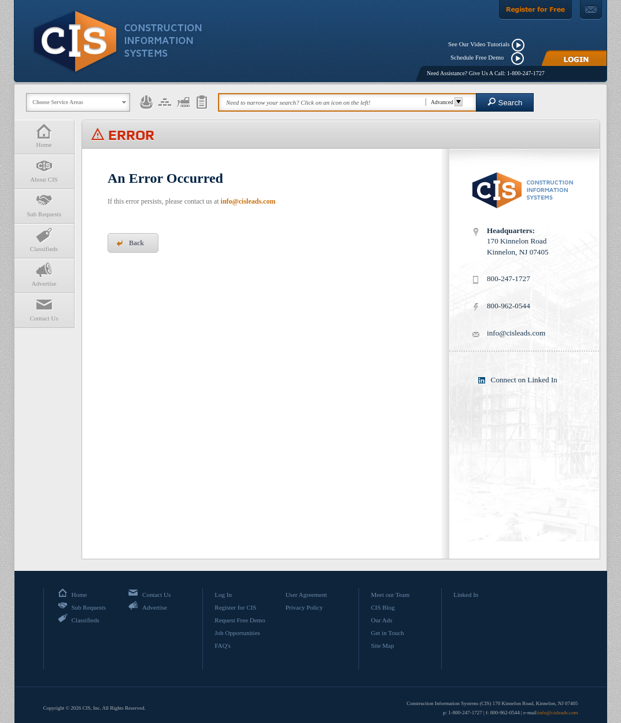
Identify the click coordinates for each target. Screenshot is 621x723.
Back (130, 243)
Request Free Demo (240, 620)
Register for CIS (235, 607)
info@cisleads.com (248, 201)
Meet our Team (390, 594)
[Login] (574, 58)
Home (43, 135)
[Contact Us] (591, 10)
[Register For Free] (535, 10)
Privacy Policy (304, 607)
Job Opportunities (237, 632)
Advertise (43, 274)
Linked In (465, 594)
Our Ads (381, 620)
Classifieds (43, 239)
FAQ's (222, 645)
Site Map (382, 645)
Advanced (445, 102)
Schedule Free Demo (479, 57)
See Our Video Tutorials (478, 43)
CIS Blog (382, 607)
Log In (223, 594)
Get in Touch (387, 632)
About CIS (43, 170)
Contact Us (43, 309)
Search (505, 102)
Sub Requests (43, 205)
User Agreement (306, 594)
